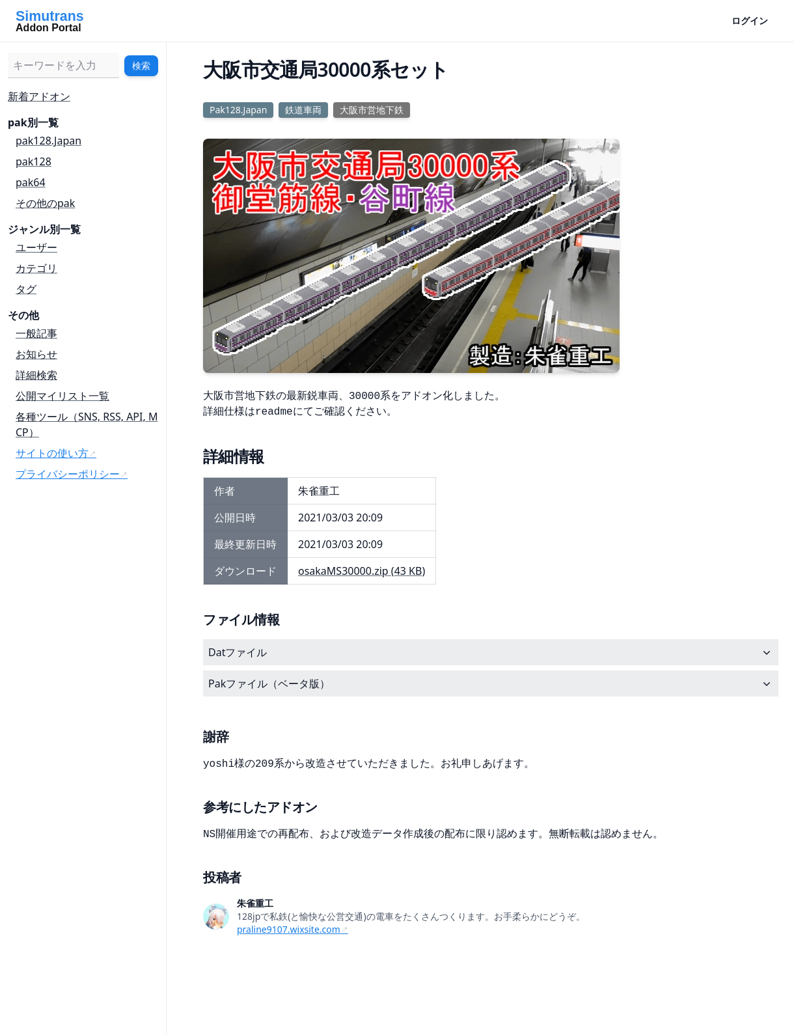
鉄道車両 (303, 110)
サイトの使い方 (52, 453)
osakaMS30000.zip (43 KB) (361, 571)
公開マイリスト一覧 (62, 396)
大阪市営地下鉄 (372, 110)
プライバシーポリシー (68, 474)
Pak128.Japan (238, 110)
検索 (141, 65)
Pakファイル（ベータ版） (490, 683)
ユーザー (36, 247)
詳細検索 (36, 375)
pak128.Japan (48, 140)
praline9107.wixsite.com (288, 929)
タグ (26, 289)
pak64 (31, 182)
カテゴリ (36, 268)
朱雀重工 (255, 903)
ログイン (750, 20)
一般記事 (36, 333)
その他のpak (45, 203)
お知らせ (36, 354)
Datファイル (490, 652)
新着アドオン (39, 96)
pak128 (33, 161)
